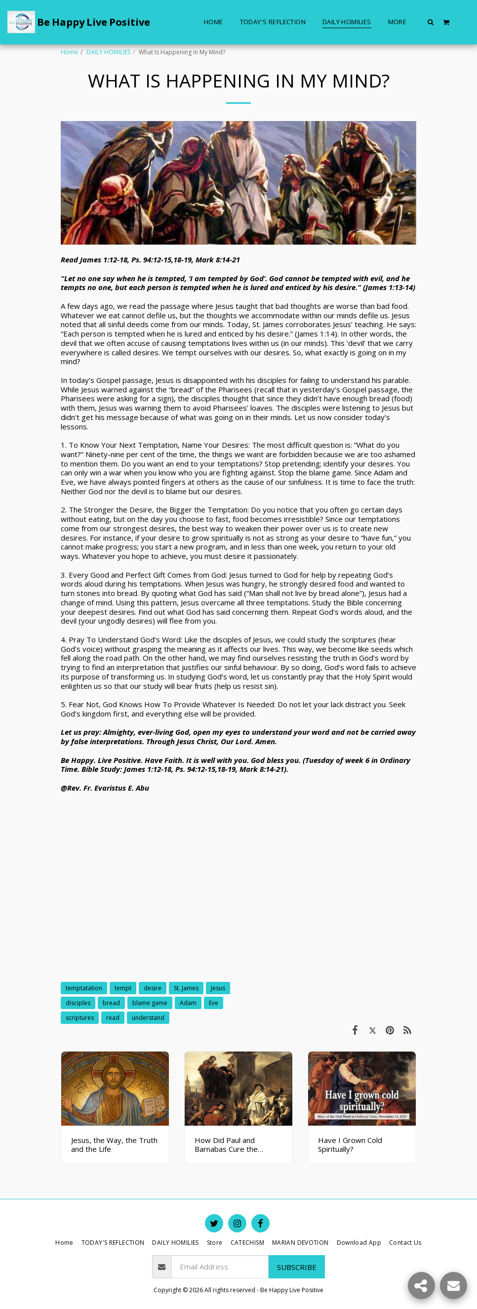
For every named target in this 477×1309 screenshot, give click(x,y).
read (112, 1017)
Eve (213, 1003)
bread (111, 1003)
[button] (431, 21)
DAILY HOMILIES (108, 52)
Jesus (218, 988)
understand (148, 1017)
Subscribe (297, 1267)
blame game (149, 1003)
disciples (78, 1003)
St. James (186, 988)
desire (152, 988)
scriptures (80, 1017)
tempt (123, 988)
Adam (188, 1003)
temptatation (84, 988)
